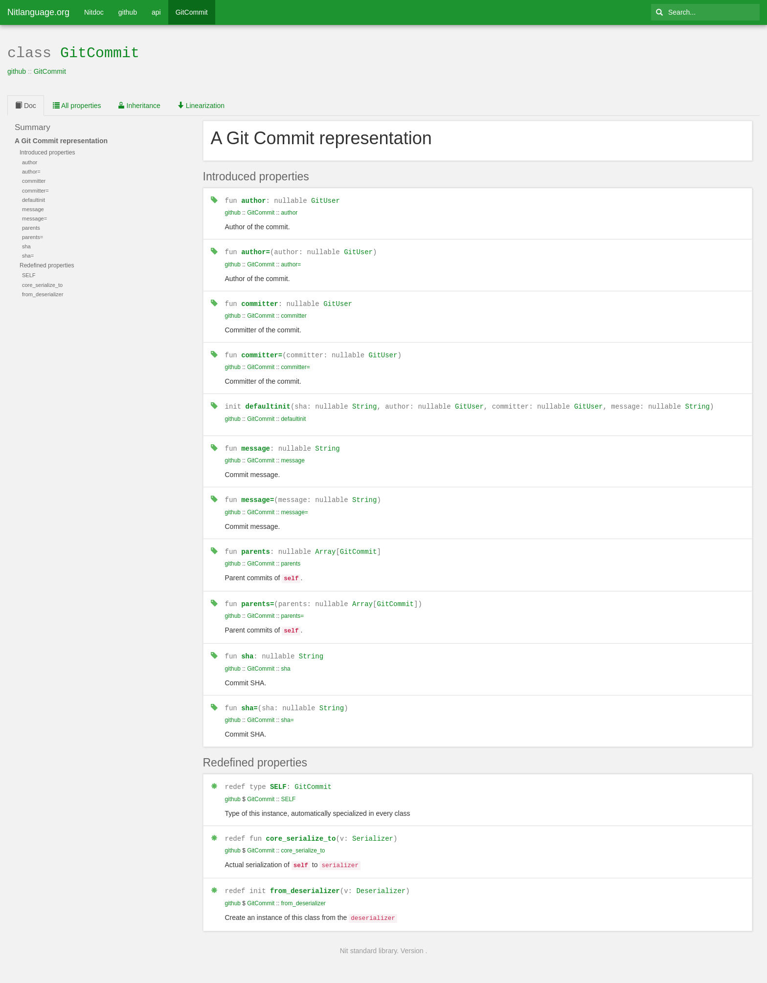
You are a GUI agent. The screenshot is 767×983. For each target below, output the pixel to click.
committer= (261, 352)
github (127, 12)
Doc (25, 105)
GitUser (325, 199)
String (364, 403)
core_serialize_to (301, 829)
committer (259, 301)
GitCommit (192, 12)
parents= (257, 597)
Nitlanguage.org (38, 12)
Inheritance (139, 105)
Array (325, 546)
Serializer (372, 829)
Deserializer (381, 880)
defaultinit (268, 403)
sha (247, 648)
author (253, 199)
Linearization (201, 105)
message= (257, 495)
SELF (278, 778)
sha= (249, 699)
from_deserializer (305, 880)
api (156, 12)
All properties (77, 105)
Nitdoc (94, 12)
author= (255, 250)
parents (255, 546)
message (255, 444)
